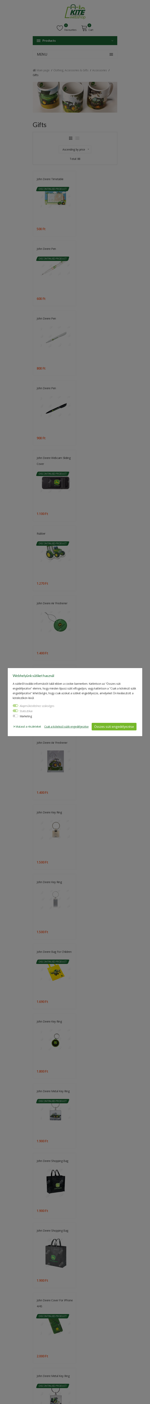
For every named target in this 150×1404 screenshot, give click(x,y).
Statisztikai (26, 711)
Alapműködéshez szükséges (37, 706)
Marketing (26, 716)
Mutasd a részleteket (27, 726)
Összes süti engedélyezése (114, 726)
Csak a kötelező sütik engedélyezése (66, 726)
